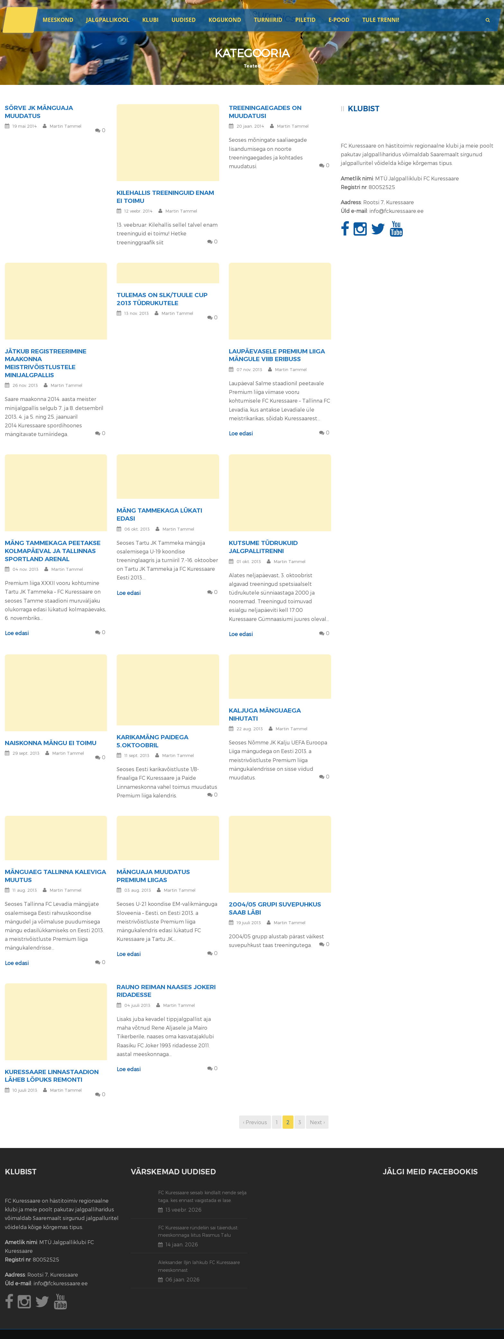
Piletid (305, 19)
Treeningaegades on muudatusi (265, 112)
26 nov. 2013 (25, 385)
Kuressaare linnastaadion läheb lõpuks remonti (52, 1076)
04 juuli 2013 (137, 1005)
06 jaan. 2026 (183, 1279)
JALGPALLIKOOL (107, 19)
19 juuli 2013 (249, 922)
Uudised (183, 19)
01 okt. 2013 (249, 561)
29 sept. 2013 (26, 753)
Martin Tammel (65, 126)
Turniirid (268, 19)
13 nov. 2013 (136, 313)
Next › (317, 1122)
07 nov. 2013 (249, 369)
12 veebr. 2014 (138, 211)
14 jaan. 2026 (182, 1244)
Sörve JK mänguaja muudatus (39, 112)
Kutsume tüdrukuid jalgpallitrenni (263, 547)
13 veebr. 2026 (184, 1210)
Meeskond (57, 19)
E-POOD (338, 19)
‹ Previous (255, 1122)
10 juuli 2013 (25, 1090)
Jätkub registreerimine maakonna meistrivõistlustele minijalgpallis (45, 363)
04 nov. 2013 (26, 569)
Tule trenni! (380, 19)
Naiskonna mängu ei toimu (50, 743)
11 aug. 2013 (25, 890)
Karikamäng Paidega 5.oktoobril (152, 741)
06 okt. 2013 (137, 529)
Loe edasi (241, 433)
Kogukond (225, 19)
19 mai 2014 (25, 126)
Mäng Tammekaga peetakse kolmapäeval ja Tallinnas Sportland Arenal (53, 550)
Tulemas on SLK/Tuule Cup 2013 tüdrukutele (162, 299)
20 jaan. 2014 (250, 126)
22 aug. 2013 (250, 728)
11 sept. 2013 (136, 755)
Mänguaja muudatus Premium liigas (153, 876)
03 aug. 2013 (137, 890)
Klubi (150, 19)
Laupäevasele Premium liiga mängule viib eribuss (277, 355)
